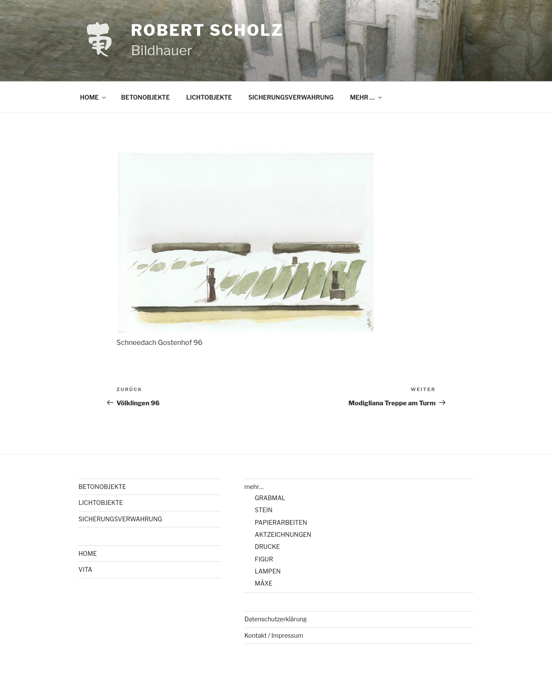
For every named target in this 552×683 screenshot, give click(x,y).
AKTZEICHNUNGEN (283, 534)
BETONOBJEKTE (145, 97)
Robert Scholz (207, 30)
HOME (93, 97)
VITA (85, 569)
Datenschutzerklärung (276, 619)
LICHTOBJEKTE (209, 97)
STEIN (264, 510)
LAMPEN (268, 571)
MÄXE (264, 583)
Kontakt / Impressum (274, 635)
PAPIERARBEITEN (281, 522)
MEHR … (366, 97)
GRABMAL (270, 497)
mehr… (254, 486)
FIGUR (264, 559)
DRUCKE (267, 546)
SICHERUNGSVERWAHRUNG (291, 97)
